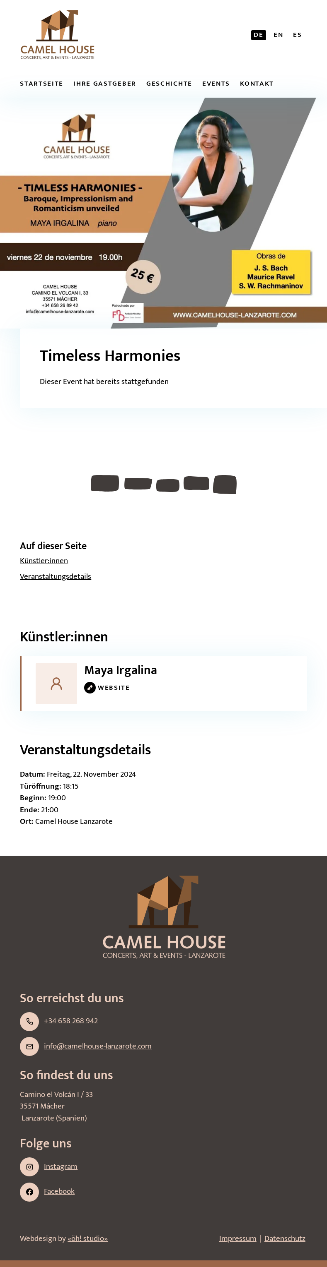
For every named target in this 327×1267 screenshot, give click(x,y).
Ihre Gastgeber (104, 83)
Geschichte (169, 83)
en (278, 35)
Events (216, 83)
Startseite (41, 83)
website (107, 687)
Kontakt (257, 83)
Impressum (238, 1238)
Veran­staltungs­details (55, 576)
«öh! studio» (88, 1238)
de (258, 35)
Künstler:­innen (44, 560)
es (297, 35)
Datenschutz (284, 1238)
